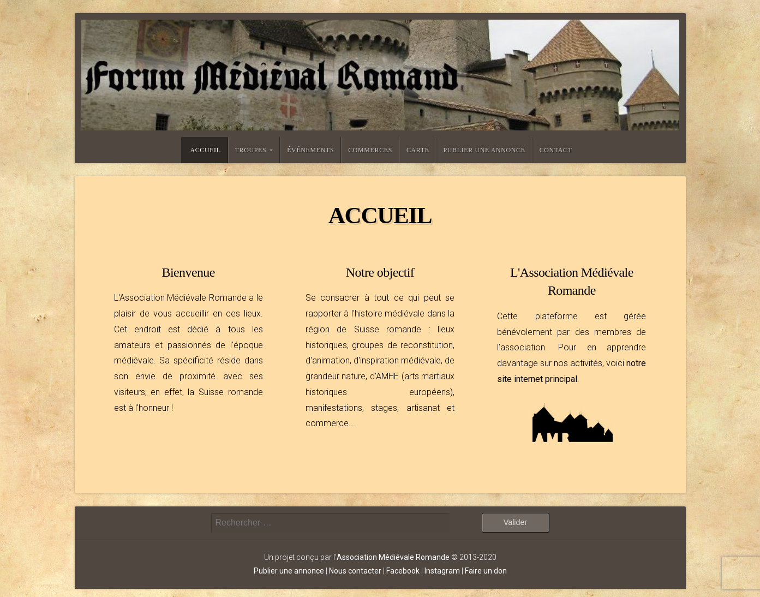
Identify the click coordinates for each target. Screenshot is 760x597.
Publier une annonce (484, 150)
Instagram (442, 570)
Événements (310, 150)
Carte (417, 150)
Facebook (403, 570)
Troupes (251, 150)
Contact (556, 150)
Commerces (370, 150)
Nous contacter (355, 570)
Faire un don (486, 570)
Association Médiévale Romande (393, 557)
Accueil (205, 150)
